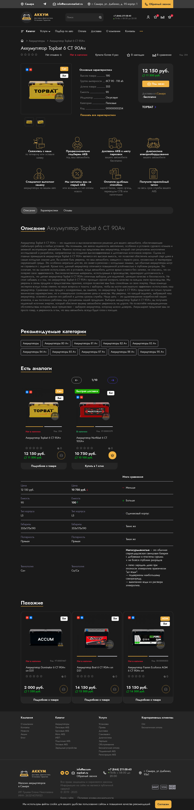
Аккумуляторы (37, 41)
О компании (27, 724)
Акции (24, 734)
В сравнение (161, 55)
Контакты (25, 728)
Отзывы (68, 210)
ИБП (57, 738)
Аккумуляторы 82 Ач (115, 343)
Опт (143, 724)
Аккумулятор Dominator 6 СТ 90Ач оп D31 (45, 669)
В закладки (135, 55)
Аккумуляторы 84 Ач (34, 352)
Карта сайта (67, 798)
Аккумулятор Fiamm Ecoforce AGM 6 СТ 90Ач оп (148, 669)
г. (160, 93)
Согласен (163, 804)
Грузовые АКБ (62, 731)
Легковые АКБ (62, 728)
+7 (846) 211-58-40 (122, 15)
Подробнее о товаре (46, 700)
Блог (23, 738)
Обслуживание (106, 745)
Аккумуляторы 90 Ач (152, 352)
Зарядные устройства (66, 748)
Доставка (103, 731)
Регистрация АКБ (107, 755)
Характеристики (49, 210)
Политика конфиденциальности (96, 798)
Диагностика (105, 738)
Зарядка (103, 741)
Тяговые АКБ (61, 745)
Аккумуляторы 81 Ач (85, 343)
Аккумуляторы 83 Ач (144, 343)
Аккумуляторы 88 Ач (122, 352)
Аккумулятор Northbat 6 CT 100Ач (91, 440)
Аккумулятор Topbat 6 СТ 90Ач (43, 438)
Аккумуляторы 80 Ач (56, 343)
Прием (102, 728)
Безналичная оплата (109, 748)
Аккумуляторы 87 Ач (93, 352)
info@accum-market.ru (70, 4)
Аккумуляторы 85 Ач (64, 352)
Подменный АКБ (107, 751)
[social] (62, 773)
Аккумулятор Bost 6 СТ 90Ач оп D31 (95, 669)
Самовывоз (104, 734)
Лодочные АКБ (62, 741)
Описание (29, 210)
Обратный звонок (157, 4)
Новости (25, 731)
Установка (104, 724)
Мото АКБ (60, 734)
